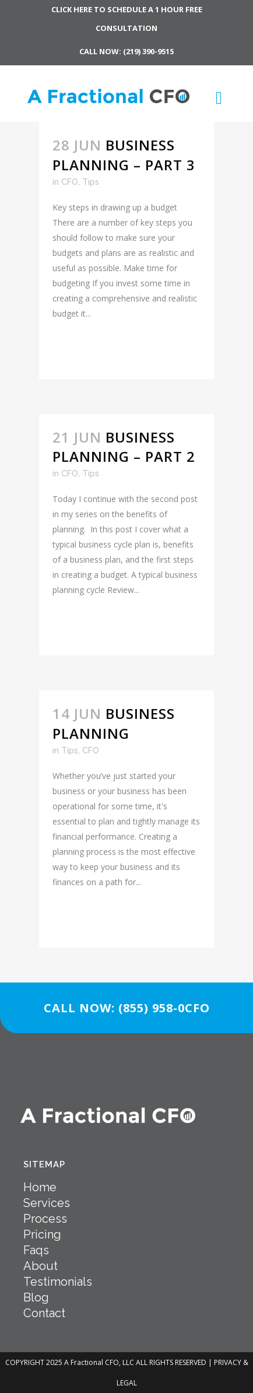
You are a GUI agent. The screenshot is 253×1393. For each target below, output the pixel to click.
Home (40, 1187)
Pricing (42, 1234)
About (40, 1266)
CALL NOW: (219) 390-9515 (126, 51)
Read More (86, 349)
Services (46, 1203)
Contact (44, 1313)
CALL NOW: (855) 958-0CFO (127, 1008)
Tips (90, 182)
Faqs (36, 1250)
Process (45, 1219)
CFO (69, 182)
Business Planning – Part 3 (123, 154)
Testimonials (57, 1282)
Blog (36, 1297)
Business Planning (113, 723)
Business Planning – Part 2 (123, 446)
